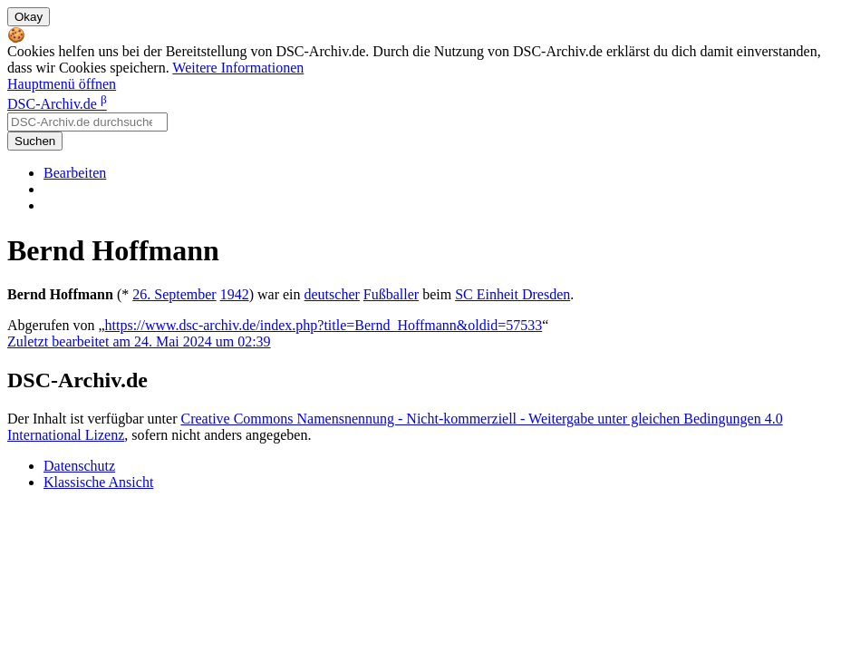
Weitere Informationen (238, 67)
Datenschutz (79, 465)
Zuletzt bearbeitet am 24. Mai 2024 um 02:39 (139, 341)
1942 (234, 294)
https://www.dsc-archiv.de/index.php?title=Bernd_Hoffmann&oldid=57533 (324, 325)
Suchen (34, 141)
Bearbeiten (75, 172)
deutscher (332, 294)
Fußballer (391, 294)
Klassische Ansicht (98, 482)
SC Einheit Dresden (512, 294)
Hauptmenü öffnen (61, 84)
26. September (174, 294)
